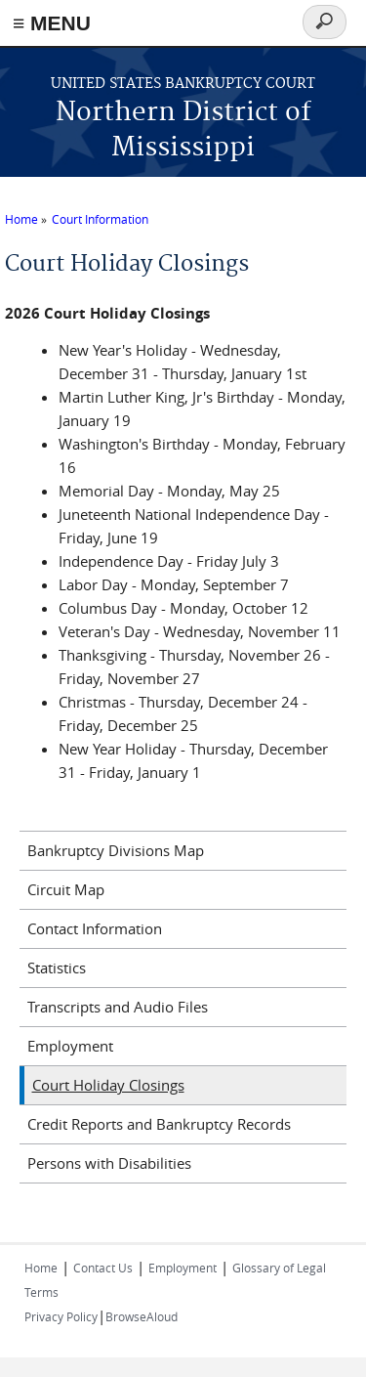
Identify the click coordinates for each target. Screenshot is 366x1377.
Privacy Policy (61, 1316)
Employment (70, 1045)
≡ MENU (52, 23)
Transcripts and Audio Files (117, 1006)
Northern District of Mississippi (183, 130)
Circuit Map (65, 889)
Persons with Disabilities (109, 1163)
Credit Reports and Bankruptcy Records (159, 1124)
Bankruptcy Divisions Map (115, 850)
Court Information (100, 219)
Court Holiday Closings (108, 1085)
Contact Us (103, 1267)
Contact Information (94, 928)
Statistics (56, 967)
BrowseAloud (141, 1316)
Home (21, 219)
